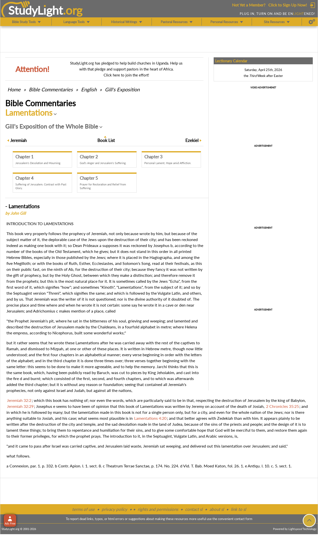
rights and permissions (158, 509)
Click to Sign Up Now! (287, 4)
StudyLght (35, 10)
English (89, 89)
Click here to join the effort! (126, 75)
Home (14, 89)
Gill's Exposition (122, 89)
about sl (216, 509)
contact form (243, 519)
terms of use (83, 509)
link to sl (238, 509)
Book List (106, 140)
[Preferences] (312, 22)
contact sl (193, 509)
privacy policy (114, 509)
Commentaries (51, 89)
